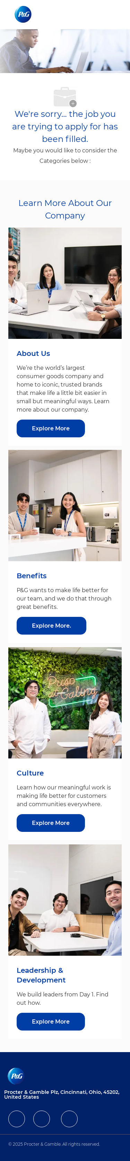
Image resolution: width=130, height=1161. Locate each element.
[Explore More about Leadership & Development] (51, 1022)
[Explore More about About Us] (51, 428)
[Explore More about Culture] (51, 823)
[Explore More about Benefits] (51, 626)
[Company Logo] (23, 14)
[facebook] (16, 1119)
